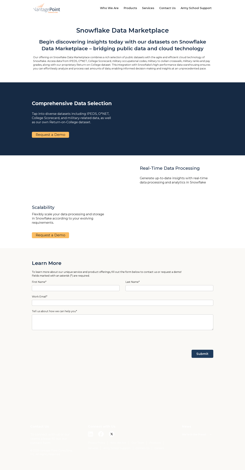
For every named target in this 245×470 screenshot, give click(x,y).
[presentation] (189, 340)
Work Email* (39, 296)
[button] (107, 8)
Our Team (137, 442)
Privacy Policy (96, 442)
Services (93, 448)
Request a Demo (50, 135)
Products (155, 442)
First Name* (39, 281)
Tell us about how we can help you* (54, 311)
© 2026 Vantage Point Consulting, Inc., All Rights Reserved (51, 452)
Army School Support (116, 448)
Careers (159, 448)
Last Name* (132, 281)
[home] (46, 8)
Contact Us (142, 448)
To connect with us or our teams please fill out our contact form (50, 439)
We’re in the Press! (194, 434)
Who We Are (118, 442)
